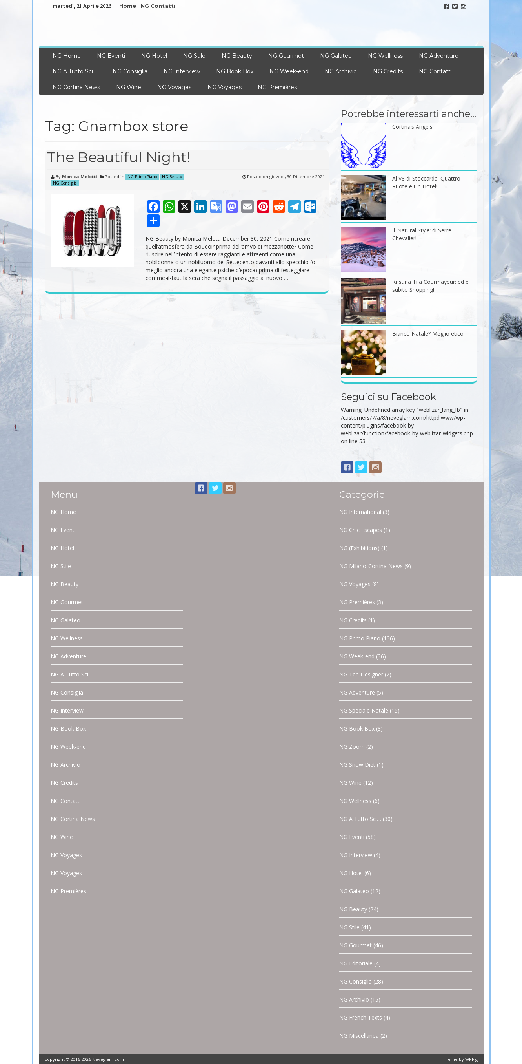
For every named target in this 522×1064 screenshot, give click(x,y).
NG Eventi (111, 55)
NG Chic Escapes (360, 530)
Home (127, 6)
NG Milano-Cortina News (371, 566)
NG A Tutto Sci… (74, 71)
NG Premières (277, 87)
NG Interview (182, 71)
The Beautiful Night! (119, 157)
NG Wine (128, 87)
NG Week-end (289, 71)
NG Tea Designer (361, 674)
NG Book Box (234, 71)
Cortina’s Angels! (413, 126)
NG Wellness (385, 55)
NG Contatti (158, 6)
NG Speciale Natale (363, 710)
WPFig (471, 1059)
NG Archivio (341, 71)
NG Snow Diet (357, 764)
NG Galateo (336, 55)
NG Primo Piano (142, 176)
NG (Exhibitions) (359, 548)
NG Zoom (352, 746)
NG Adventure (438, 55)
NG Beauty (237, 55)
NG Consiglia (130, 71)
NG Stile (194, 55)
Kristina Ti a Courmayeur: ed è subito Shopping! (430, 285)
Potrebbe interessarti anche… (408, 113)
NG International (360, 512)
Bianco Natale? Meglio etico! (428, 333)
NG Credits (388, 71)
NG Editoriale (356, 963)
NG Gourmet (286, 55)
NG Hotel (154, 55)
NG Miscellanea (359, 1035)
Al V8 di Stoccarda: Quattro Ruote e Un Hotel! (426, 182)
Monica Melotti (79, 176)
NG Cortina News (76, 87)
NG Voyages (174, 87)
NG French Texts (360, 1017)
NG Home (67, 55)
